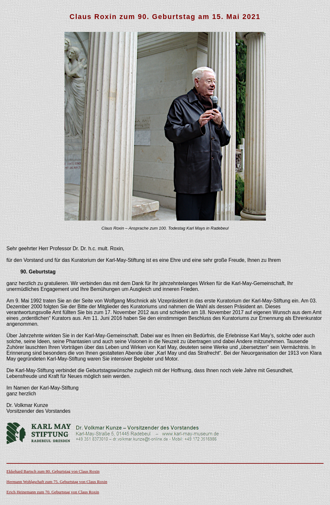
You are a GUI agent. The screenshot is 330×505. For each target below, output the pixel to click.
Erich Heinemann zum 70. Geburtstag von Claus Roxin (52, 492)
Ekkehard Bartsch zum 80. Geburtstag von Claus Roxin (53, 471)
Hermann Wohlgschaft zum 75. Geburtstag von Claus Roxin (56, 481)
